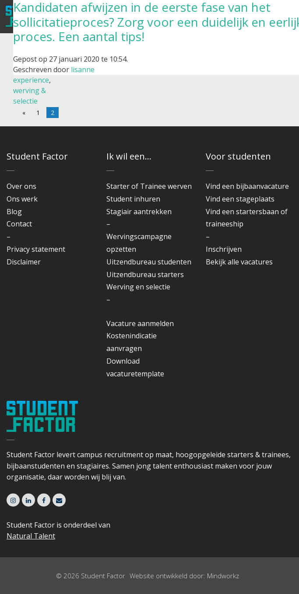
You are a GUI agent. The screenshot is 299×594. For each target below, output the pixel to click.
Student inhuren (133, 199)
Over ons (21, 186)
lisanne (83, 69)
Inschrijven (224, 249)
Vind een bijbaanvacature (247, 186)
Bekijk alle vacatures (239, 262)
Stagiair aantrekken (139, 211)
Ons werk (22, 199)
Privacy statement (36, 249)
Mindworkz (223, 575)
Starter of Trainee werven (149, 186)
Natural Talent (31, 536)
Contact (19, 224)
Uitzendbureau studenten (148, 262)
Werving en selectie (138, 287)
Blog (14, 211)
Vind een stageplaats (240, 199)
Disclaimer (24, 262)
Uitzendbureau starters (145, 274)
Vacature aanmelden (140, 323)
